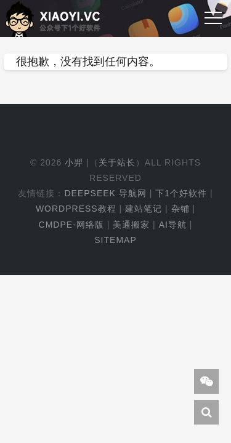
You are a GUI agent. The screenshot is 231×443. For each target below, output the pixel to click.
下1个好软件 (181, 193)
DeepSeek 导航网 (105, 193)
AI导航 (173, 224)
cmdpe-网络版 (71, 224)
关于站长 (117, 162)
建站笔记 (143, 209)
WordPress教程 (76, 209)
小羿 (74, 162)
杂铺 (180, 209)
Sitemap (115, 240)
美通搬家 (131, 224)
